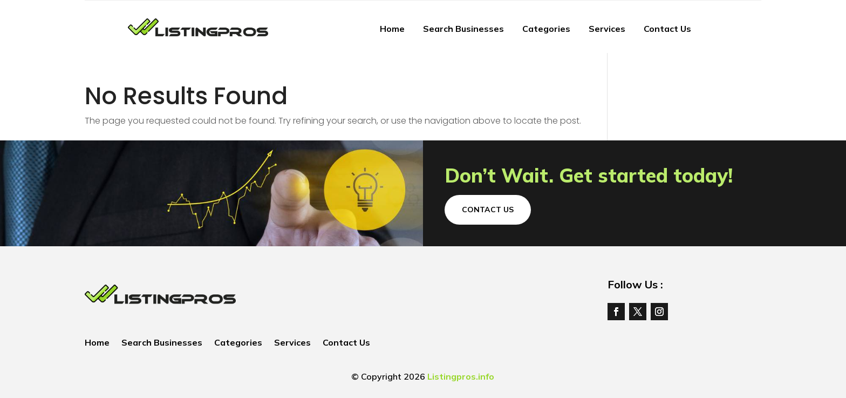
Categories (546, 28)
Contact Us (667, 28)
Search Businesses (463, 28)
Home (392, 28)
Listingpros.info (460, 376)
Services (607, 28)
